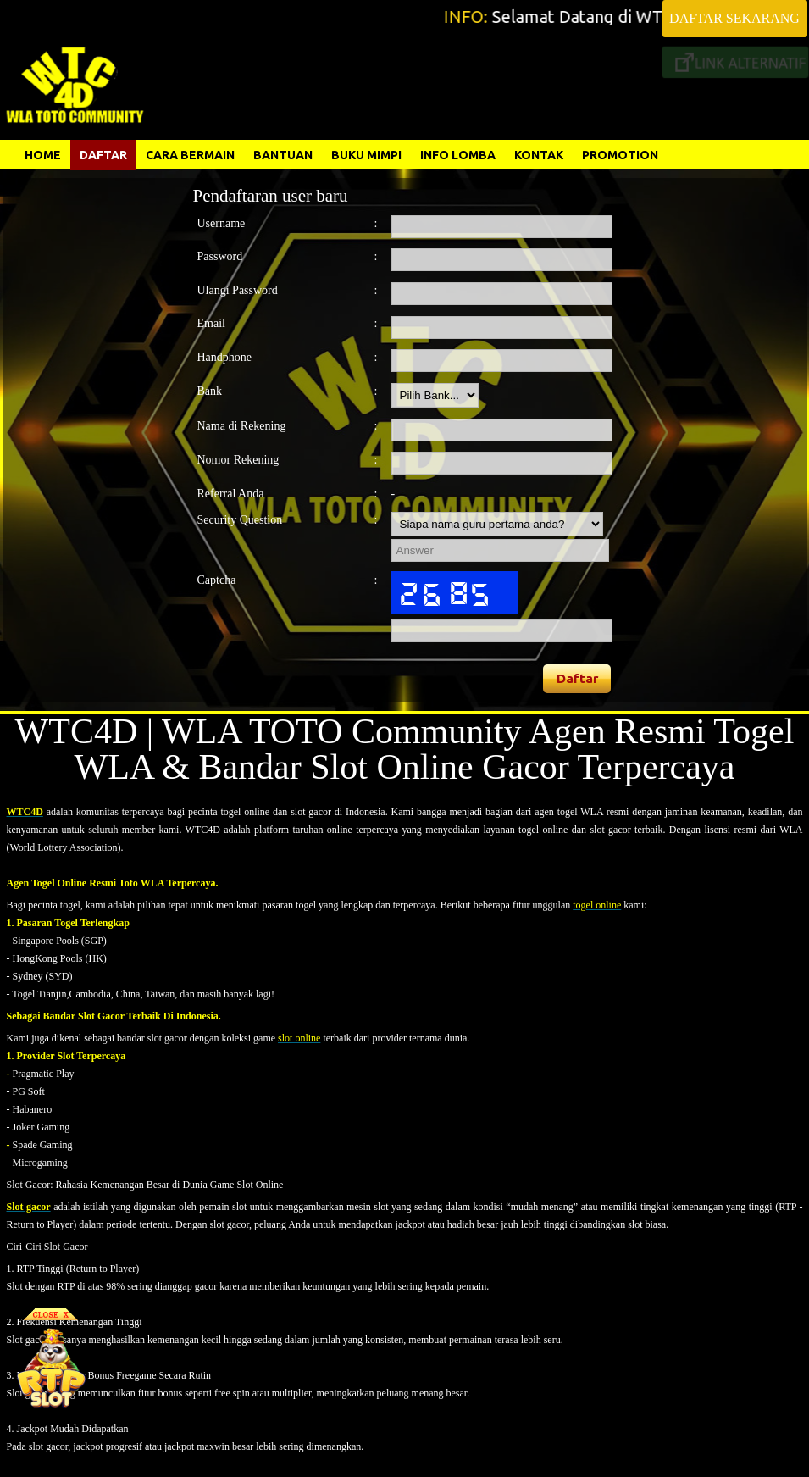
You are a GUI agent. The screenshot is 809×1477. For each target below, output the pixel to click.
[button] (577, 678)
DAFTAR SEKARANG (734, 18)
